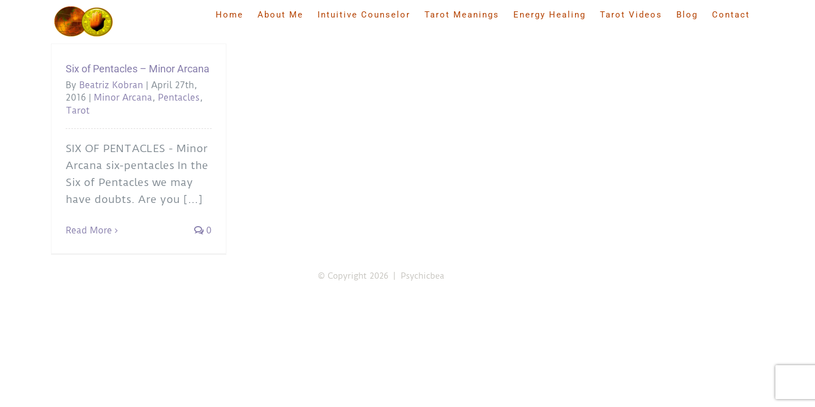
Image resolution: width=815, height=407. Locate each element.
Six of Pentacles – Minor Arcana (137, 69)
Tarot (77, 110)
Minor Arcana (123, 97)
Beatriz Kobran (111, 85)
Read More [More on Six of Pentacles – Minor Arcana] (89, 230)
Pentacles (179, 97)
